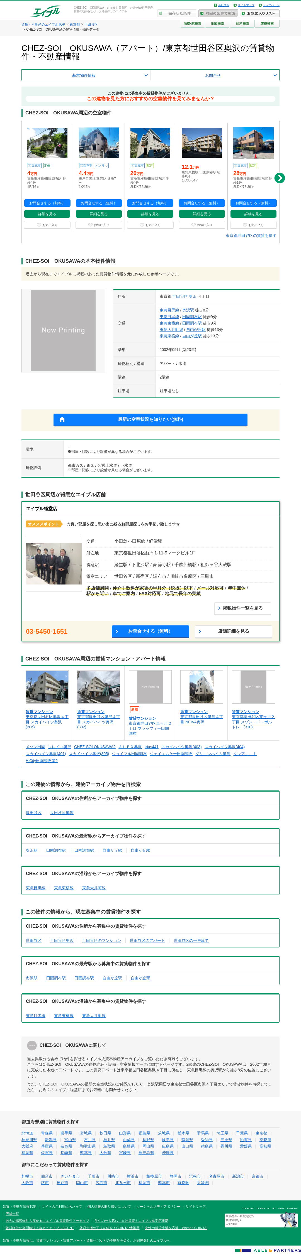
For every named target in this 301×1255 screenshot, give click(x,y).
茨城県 (164, 1133)
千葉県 (242, 1133)
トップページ (271, 5)
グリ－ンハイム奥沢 (212, 753)
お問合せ (213, 75)
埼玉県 (222, 1133)
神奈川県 (29, 1140)
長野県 (148, 1140)
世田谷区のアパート (147, 940)
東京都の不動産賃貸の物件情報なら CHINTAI (240, 1220)
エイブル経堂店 (41, 508)
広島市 (101, 1182)
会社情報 (223, 5)
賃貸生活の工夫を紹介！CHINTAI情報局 (109, 1228)
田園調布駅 (192, 317)
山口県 (187, 1146)
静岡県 (187, 1140)
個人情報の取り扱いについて (109, 1207)
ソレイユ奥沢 (59, 747)
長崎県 (66, 1152)
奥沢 (193, 296)
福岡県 (27, 1152)
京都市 (257, 1176)
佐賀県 (47, 1152)
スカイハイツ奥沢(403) (181, 747)
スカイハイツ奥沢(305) (89, 753)
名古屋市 (216, 1176)
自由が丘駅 (196, 329)
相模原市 (154, 1176)
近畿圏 (203, 1182)
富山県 (70, 1140)
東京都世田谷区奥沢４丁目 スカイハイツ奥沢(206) (47, 721)
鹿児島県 (146, 1152)
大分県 (105, 1152)
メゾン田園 (35, 747)
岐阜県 (168, 1140)
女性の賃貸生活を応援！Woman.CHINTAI (176, 1228)
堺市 (45, 1182)
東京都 (261, 1133)
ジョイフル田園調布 (129, 753)
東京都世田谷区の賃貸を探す (251, 235)
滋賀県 (246, 1140)
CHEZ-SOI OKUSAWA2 (95, 747)
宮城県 (86, 1133)
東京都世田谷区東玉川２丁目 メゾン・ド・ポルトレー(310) (253, 721)
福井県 (109, 1140)
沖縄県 (168, 1152)
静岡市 (175, 1176)
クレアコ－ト (245, 753)
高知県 (265, 1146)
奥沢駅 (188, 310)
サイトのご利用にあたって (62, 1207)
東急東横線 (169, 323)
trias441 (152, 747)
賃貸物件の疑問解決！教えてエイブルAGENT (40, 1228)
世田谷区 (180, 296)
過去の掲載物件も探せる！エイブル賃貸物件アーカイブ (47, 1221)
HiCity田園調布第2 (42, 760)
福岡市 (144, 1182)
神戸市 (62, 1182)
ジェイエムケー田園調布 (171, 753)
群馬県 (203, 1133)
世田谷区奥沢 (62, 813)
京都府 (265, 1140)
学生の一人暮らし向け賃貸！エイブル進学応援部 (131, 1221)
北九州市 (123, 1182)
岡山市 (82, 1182)
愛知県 (207, 1140)
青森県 (47, 1133)
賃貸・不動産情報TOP (19, 1207)
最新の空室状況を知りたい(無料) (150, 419)
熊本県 (86, 1152)
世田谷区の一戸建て (191, 940)
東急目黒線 (169, 310)
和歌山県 (88, 1146)
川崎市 (113, 1176)
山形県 (125, 1133)
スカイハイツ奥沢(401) (46, 753)
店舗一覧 (12, 1214)
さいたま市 (70, 1176)
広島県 (168, 1146)
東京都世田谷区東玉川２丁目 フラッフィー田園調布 (150, 728)
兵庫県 (47, 1146)
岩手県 (66, 1133)
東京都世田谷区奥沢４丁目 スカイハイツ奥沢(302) (98, 721)
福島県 (144, 1133)
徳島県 (207, 1146)
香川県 (226, 1146)
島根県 (129, 1146)
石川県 (90, 1140)
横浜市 (133, 1176)
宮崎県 (125, 1152)
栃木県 (183, 1133)
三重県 (226, 1140)
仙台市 (47, 1176)
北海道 (27, 1133)
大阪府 (27, 1146)
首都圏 (183, 1182)
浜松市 (195, 1176)
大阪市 (27, 1182)
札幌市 (27, 1176)
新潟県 (51, 1140)
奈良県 (66, 1146)
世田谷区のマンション (101, 940)
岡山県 (148, 1146)
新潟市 (238, 1176)
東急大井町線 (171, 329)
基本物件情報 (84, 75)
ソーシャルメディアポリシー (158, 1207)
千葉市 (93, 1176)
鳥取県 (109, 1146)
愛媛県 (246, 1146)
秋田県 (105, 1133)
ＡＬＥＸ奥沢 (130, 747)
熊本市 (164, 1182)
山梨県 (129, 1140)
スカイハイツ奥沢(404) (225, 747)
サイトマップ (246, 5)
